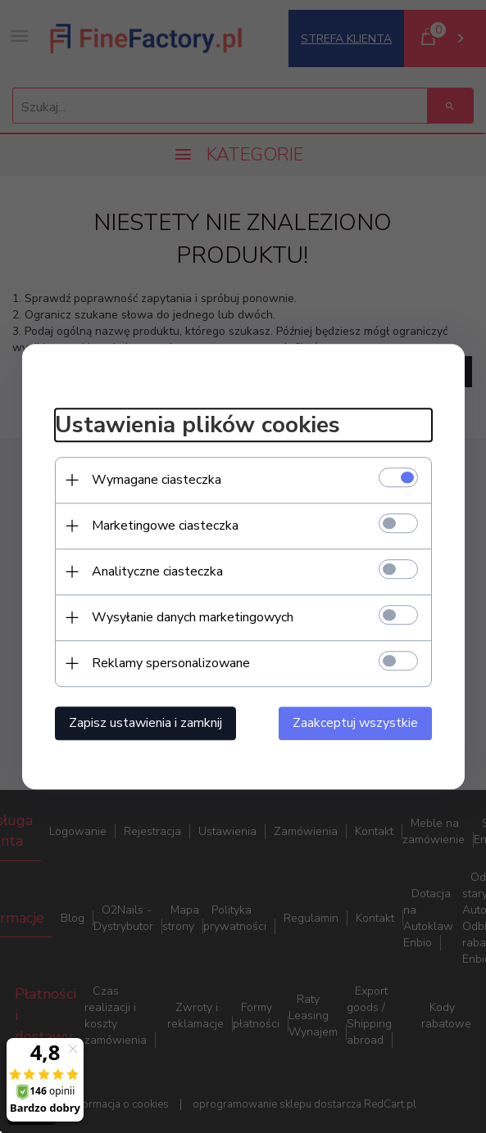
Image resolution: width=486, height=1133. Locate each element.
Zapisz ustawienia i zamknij (145, 723)
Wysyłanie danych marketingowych (192, 617)
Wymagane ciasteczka (156, 480)
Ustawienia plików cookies (197, 424)
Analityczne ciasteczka (157, 571)
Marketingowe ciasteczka (165, 526)
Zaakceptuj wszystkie (355, 723)
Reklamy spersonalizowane (171, 663)
